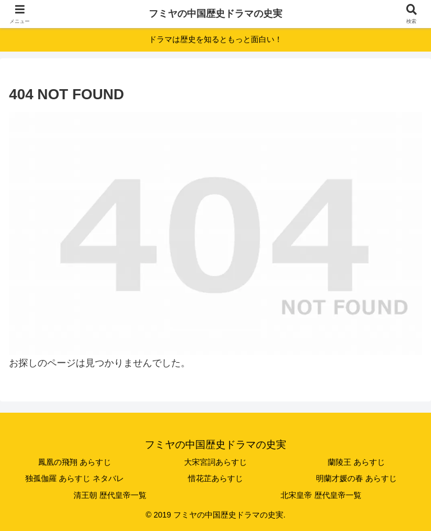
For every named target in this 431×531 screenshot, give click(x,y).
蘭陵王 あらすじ (356, 462)
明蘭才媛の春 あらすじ (356, 478)
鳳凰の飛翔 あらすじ (74, 462)
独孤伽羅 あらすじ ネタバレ (74, 478)
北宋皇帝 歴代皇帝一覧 (321, 495)
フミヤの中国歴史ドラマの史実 (215, 13)
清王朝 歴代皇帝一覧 (110, 495)
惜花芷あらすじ (215, 478)
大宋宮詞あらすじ (215, 462)
